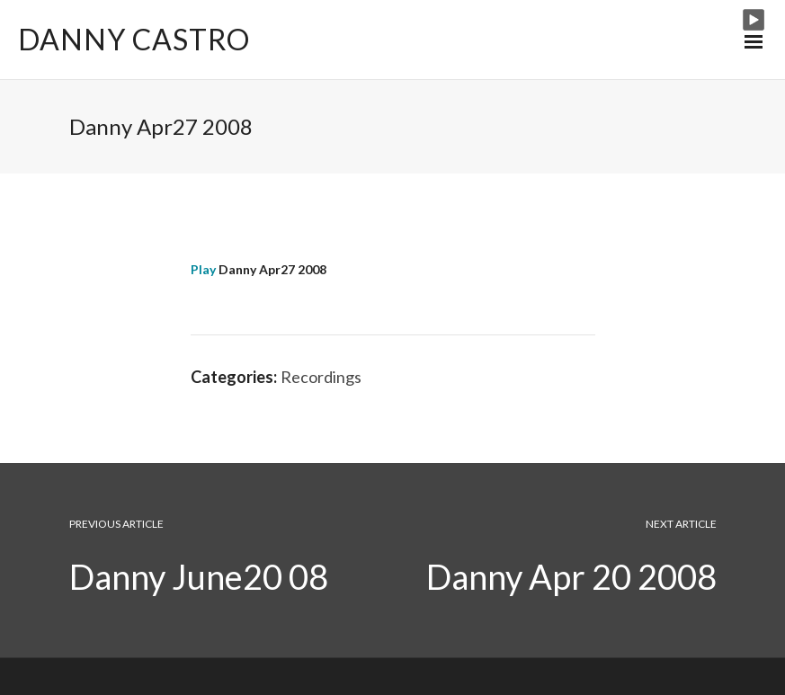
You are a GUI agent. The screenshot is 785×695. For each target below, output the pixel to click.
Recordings (321, 377)
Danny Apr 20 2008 (571, 576)
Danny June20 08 (198, 576)
